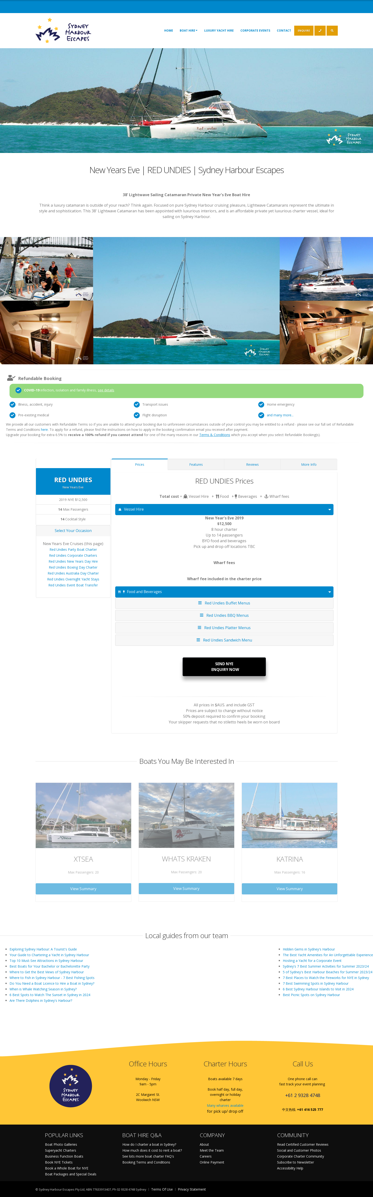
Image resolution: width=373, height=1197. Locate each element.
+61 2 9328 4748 (302, 1095)
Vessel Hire (131, 509)
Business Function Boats (64, 1156)
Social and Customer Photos (299, 1150)
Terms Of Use (162, 1189)
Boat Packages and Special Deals (70, 1174)
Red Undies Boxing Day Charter (73, 567)
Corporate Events (255, 30)
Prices (139, 464)
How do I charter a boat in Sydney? (149, 1144)
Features (196, 464)
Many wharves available (225, 1105)
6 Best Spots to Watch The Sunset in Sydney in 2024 (50, 995)
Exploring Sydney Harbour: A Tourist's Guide (43, 949)
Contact (284, 30)
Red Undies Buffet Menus (224, 603)
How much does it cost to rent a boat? (152, 1150)
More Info (309, 464)
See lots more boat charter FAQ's (148, 1156)
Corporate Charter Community (300, 1156)
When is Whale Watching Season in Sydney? (43, 989)
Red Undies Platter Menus (224, 627)
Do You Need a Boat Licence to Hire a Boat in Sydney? (52, 983)
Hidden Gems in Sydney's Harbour (309, 949)
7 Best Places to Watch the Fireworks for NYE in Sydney (326, 977)
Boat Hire (189, 30)
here (44, 429)
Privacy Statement (192, 1189)
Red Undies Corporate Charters (73, 555)
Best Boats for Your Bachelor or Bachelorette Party (50, 966)
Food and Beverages (140, 591)
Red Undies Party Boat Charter (73, 549)
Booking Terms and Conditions (146, 1162)
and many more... (280, 415)
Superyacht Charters (60, 1150)
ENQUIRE (304, 30)
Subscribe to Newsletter (295, 1162)
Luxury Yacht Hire (219, 30)
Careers (206, 1156)
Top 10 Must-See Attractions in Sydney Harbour (46, 960)
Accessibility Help (290, 1168)
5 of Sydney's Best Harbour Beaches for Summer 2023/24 (327, 972)
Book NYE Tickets (59, 1162)
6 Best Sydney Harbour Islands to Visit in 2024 (318, 989)
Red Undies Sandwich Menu (224, 640)
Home (168, 30)
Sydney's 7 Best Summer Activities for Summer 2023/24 (326, 966)
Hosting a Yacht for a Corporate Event (312, 960)
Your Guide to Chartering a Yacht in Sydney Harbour (49, 955)
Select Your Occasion (73, 530)
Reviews (252, 464)
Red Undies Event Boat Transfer (73, 585)
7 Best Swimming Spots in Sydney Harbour (315, 983)
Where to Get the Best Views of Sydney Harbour (47, 972)
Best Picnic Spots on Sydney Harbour (311, 995)
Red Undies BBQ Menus (224, 615)
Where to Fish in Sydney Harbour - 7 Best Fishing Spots (52, 977)
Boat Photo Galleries (61, 1144)
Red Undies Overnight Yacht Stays (73, 579)
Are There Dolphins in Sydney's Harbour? (41, 1000)
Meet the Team (212, 1150)
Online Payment (212, 1162)
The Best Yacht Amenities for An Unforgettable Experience (328, 955)
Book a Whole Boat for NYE (66, 1168)
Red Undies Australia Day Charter (73, 573)
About (204, 1144)
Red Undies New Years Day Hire (73, 561)
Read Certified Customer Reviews (302, 1144)
